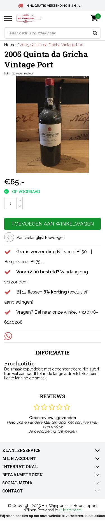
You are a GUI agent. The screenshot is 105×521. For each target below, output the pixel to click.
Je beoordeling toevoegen (52, 431)
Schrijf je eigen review (18, 73)
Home (9, 45)
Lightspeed (71, 510)
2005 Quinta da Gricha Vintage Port (51, 45)
